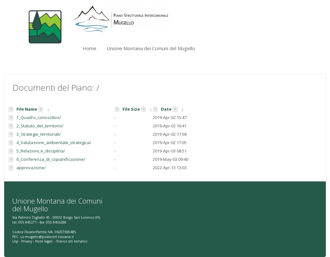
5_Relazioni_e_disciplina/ (40, 151)
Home (89, 48)
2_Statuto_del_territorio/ (39, 126)
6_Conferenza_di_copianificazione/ (50, 159)
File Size (131, 109)
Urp (15, 241)
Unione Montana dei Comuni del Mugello (151, 48)
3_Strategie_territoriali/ (38, 134)
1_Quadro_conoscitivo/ (38, 117)
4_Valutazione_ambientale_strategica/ (53, 142)
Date (166, 109)
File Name (26, 109)
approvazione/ (31, 167)
